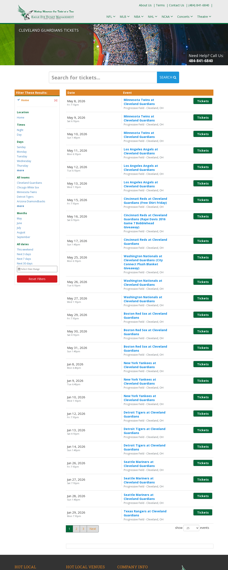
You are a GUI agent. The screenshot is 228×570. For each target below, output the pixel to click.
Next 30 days (24, 263)
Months (22, 213)
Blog (120, 498)
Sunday (21, 147)
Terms (160, 5)
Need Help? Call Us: (206, 58)
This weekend (25, 249)
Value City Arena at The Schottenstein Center (82, 527)
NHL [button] (152, 17)
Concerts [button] (185, 17)
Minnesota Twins (27, 192)
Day (19, 134)
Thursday (22, 165)
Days (20, 142)
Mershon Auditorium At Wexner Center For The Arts (87, 509)
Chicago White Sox (28, 187)
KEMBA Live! (74, 503)
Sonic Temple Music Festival (34, 508)
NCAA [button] (167, 17)
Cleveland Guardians (29, 183)
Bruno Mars (23, 503)
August (21, 232)
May (19, 218)
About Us (145, 5)
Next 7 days (24, 259)
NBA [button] (139, 17)
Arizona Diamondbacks (31, 201)
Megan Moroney (26, 512)
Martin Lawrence (26, 517)
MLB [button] (125, 17)
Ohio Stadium (75, 516)
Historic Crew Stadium (81, 498)
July (19, 228)
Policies (122, 507)
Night (20, 130)
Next (92, 454)
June (19, 223)
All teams (23, 177)
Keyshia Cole (23, 526)
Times (21, 125)
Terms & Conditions (131, 503)
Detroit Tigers (25, 197)
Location (23, 112)
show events (192, 453)
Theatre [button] (204, 17)
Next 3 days (24, 254)
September (23, 237)
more (20, 170)
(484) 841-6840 (198, 5)
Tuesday (22, 156)
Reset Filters (37, 279)
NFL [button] (110, 17)
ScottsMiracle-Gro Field (82, 521)
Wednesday (24, 161)
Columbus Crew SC (28, 522)
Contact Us (176, 5)
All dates (23, 244)
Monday (22, 152)
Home (20, 117)
